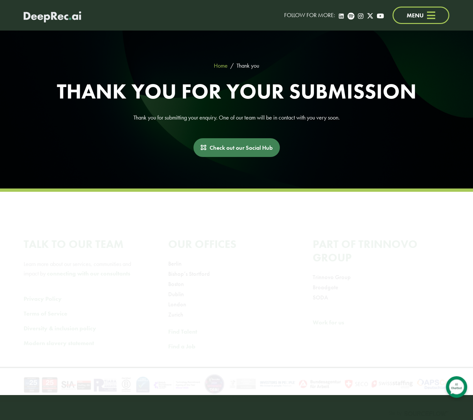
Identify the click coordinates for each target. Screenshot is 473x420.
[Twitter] (370, 15)
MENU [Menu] (421, 15)
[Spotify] (351, 15)
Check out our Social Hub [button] (241, 147)
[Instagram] (360, 15)
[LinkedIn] (341, 15)
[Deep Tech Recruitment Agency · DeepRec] (52, 15)
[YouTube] (380, 15)
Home (221, 65)
